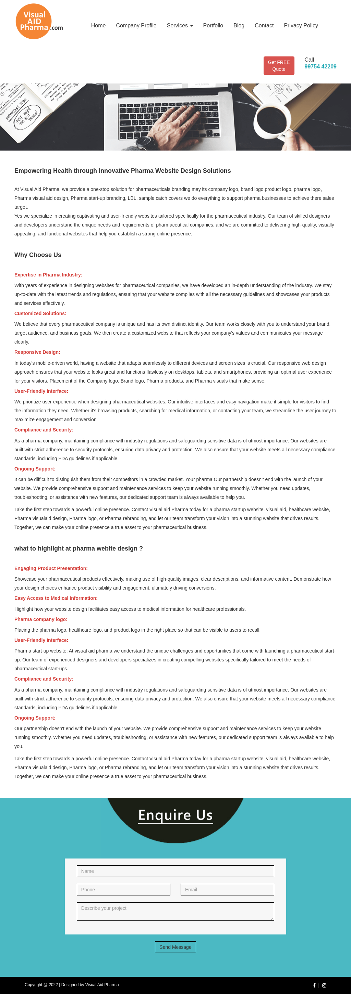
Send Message (175, 947)
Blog (238, 25)
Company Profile (136, 25)
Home (98, 25)
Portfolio (213, 25)
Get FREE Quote (279, 66)
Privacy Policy (301, 25)
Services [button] (180, 25)
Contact (264, 25)
